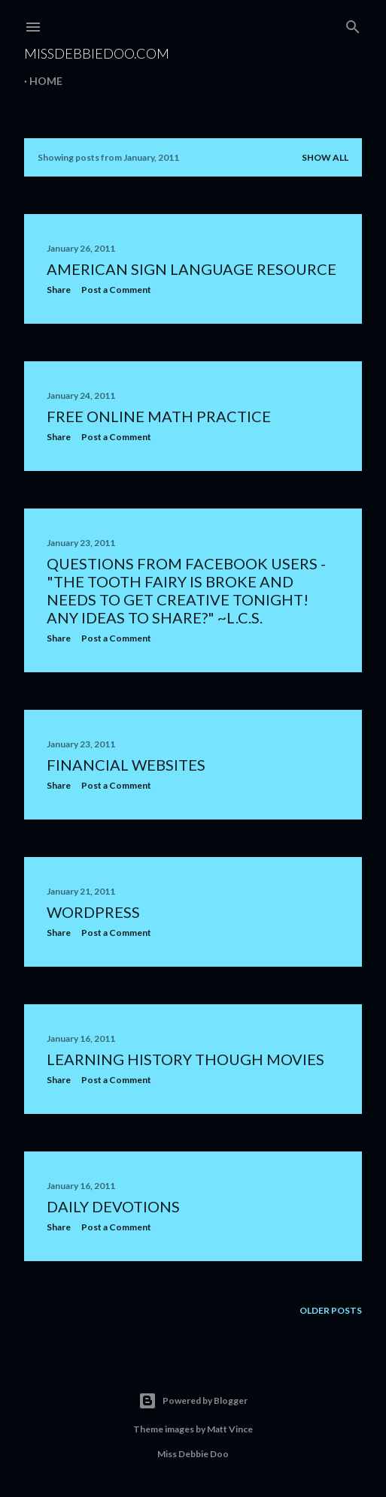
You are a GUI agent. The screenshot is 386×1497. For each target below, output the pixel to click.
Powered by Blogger (193, 1401)
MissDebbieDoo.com (96, 53)
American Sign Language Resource (191, 269)
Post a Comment (116, 289)
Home (45, 80)
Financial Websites (126, 765)
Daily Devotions (113, 1206)
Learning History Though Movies (185, 1059)
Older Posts (330, 1310)
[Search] (353, 23)
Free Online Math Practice (159, 416)
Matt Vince (230, 1429)
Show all (325, 157)
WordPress (93, 912)
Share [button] (59, 289)
